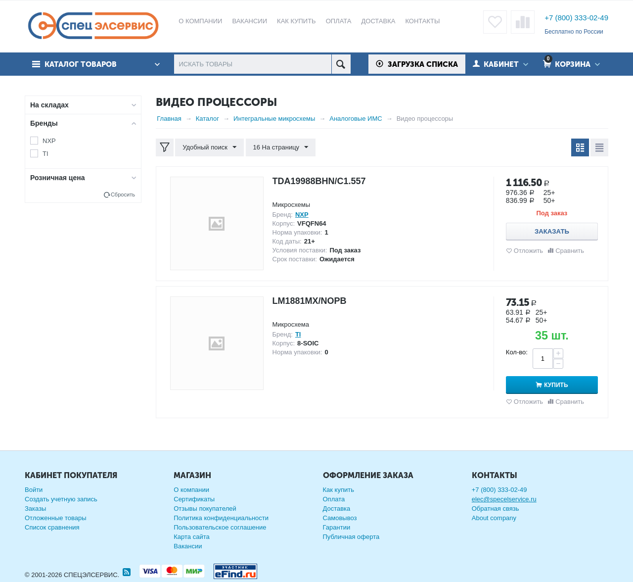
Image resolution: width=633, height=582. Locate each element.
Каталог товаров (81, 64)
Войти (34, 489)
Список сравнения (52, 527)
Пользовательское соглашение (220, 527)
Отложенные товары (56, 518)
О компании (191, 489)
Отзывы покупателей (205, 508)
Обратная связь (495, 508)
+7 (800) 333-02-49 (576, 17)
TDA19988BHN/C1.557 (319, 181)
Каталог (207, 118)
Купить (556, 385)
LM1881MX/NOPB (309, 301)
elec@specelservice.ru (504, 499)
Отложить (528, 250)
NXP (49, 141)
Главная (169, 118)
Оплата (334, 499)
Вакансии (188, 546)
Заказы (35, 508)
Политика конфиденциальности (221, 518)
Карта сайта (191, 536)
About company (494, 518)
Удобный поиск (209, 147)
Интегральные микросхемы (274, 118)
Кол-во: (517, 352)
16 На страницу (281, 147)
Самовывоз (340, 518)
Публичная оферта (351, 536)
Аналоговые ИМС (355, 118)
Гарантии (337, 527)
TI (45, 153)
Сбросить (123, 194)
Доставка (337, 508)
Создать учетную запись (61, 499)
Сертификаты (194, 499)
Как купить (338, 489)
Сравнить (569, 250)
